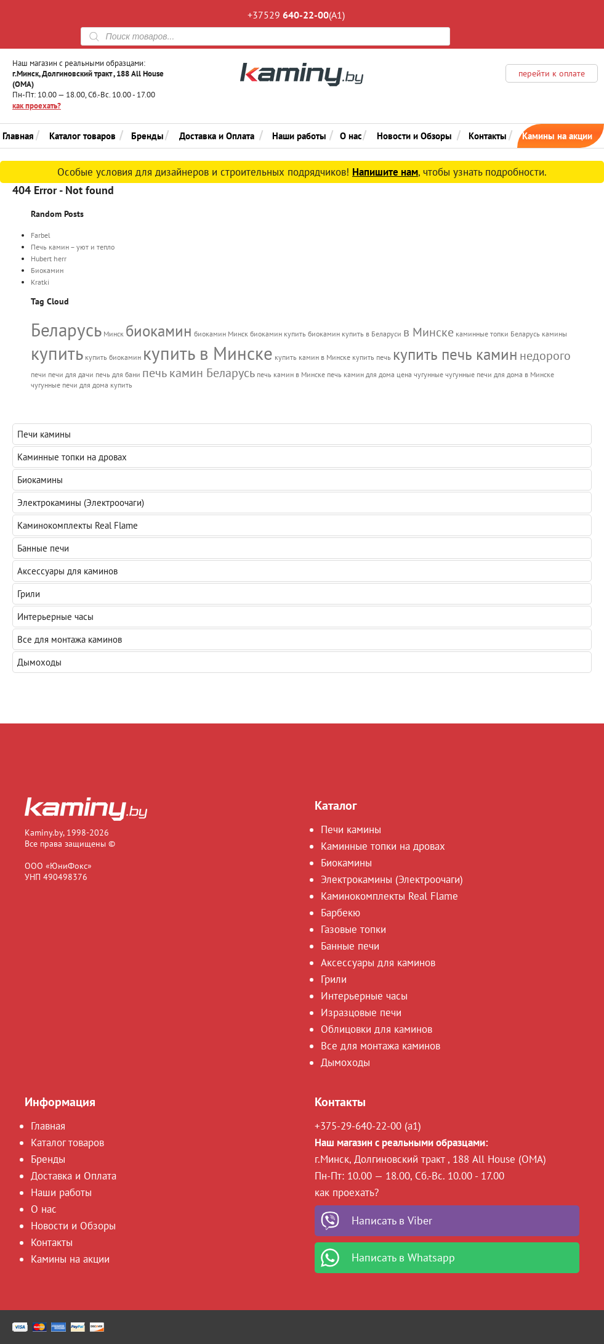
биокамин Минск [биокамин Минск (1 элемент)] (221, 333)
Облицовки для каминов (376, 1029)
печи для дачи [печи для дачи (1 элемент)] (71, 374)
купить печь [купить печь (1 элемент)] (371, 357)
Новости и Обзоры (414, 136)
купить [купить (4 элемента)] (57, 353)
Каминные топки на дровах (72, 457)
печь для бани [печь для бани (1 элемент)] (117, 374)
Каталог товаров (82, 136)
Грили (28, 594)
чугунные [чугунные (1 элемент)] (428, 374)
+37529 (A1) (296, 15)
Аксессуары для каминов (67, 571)
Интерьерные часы (55, 616)
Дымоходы (39, 662)
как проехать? (36, 105)
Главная (18, 136)
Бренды (147, 136)
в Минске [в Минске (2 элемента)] (428, 332)
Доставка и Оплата (216, 136)
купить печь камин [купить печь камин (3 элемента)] (455, 354)
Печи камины (44, 434)
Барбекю (340, 912)
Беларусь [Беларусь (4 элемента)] (66, 329)
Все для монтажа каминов (69, 639)
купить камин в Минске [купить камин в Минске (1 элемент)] (312, 357)
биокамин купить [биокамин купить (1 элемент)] (278, 333)
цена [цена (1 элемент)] (404, 374)
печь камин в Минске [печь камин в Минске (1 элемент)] (291, 374)
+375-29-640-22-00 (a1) (368, 1126)
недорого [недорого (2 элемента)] (545, 355)
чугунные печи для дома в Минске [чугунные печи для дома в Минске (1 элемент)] (499, 374)
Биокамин (47, 270)
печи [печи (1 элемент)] (38, 374)
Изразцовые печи (361, 1012)
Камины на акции (557, 136)
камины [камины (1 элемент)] (554, 333)
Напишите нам (385, 172)
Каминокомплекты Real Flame (77, 525)
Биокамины (40, 480)
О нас (351, 136)
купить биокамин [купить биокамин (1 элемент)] (113, 357)
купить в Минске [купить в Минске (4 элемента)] (208, 353)
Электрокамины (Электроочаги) (80, 502)
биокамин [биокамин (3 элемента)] (159, 331)
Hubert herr (48, 258)
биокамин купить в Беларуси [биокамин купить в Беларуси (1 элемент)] (354, 333)
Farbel (40, 235)
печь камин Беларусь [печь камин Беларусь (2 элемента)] (198, 372)
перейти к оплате (551, 73)
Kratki (40, 282)
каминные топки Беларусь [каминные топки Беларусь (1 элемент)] (498, 333)
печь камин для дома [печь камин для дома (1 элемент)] (361, 374)
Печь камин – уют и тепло (73, 246)
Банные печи (43, 548)
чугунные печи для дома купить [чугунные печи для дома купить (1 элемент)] (81, 384)
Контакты (488, 136)
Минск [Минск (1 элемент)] (113, 333)
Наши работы (299, 136)
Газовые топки (353, 929)
